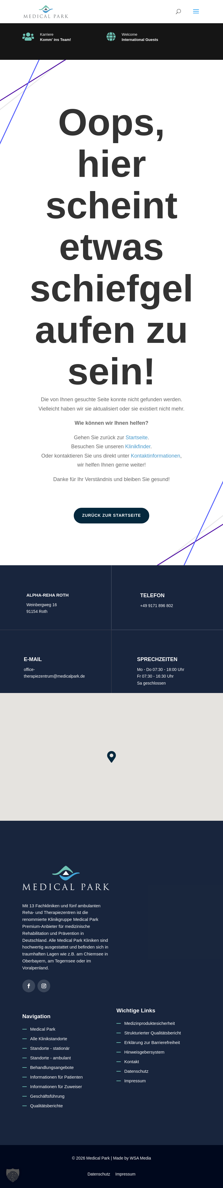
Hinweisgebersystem (144, 1052)
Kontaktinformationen (155, 456)
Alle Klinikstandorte (48, 1038)
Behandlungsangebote (52, 1067)
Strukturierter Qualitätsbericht (152, 1032)
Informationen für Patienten (56, 1076)
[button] (196, 15)
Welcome (129, 34)
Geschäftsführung (47, 1096)
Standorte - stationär (50, 1048)
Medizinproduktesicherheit (149, 1023)
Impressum (135, 1080)
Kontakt (131, 1061)
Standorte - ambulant (50, 1057)
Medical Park (42, 1029)
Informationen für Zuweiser (56, 1086)
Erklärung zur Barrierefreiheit (152, 1042)
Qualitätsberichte (46, 1105)
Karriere (46, 34)
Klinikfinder (137, 446)
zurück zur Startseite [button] (111, 515)
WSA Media (140, 1158)
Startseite (137, 437)
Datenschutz (136, 1071)
